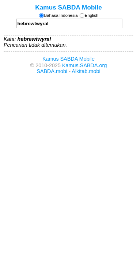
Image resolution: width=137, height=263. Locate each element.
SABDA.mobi (52, 71)
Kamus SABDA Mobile (68, 7)
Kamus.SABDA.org (84, 65)
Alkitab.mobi (86, 71)
